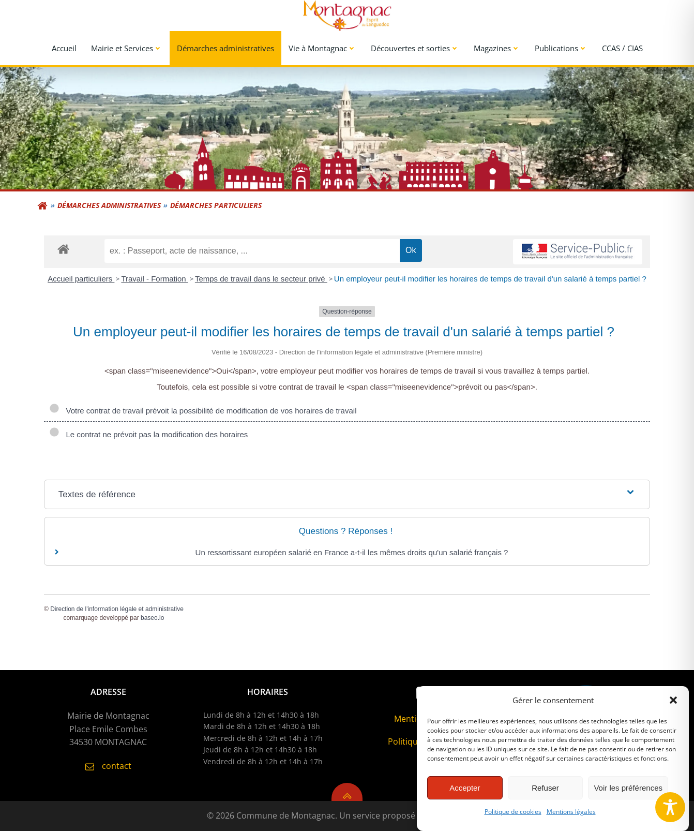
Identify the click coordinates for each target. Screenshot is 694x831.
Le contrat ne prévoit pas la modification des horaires (148, 434)
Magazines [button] (497, 48)
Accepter (464, 794)
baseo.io (152, 617)
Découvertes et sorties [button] (415, 48)
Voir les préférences (628, 794)
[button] (673, 707)
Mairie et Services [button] (126, 48)
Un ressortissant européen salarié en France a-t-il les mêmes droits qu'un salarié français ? (351, 552)
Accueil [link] (64, 48)
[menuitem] (64, 48)
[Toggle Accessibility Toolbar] (670, 807)
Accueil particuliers (81, 278)
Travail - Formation (154, 278)
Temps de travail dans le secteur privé (261, 278)
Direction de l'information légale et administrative (117, 609)
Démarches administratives (109, 205)
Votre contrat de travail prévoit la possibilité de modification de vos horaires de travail (202, 410)
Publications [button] (561, 48)
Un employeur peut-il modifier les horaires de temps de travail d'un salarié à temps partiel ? (490, 278)
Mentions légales (571, 818)
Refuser (545, 794)
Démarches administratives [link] (225, 48)
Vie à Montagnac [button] (322, 48)
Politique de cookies (513, 818)
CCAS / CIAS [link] (622, 48)
